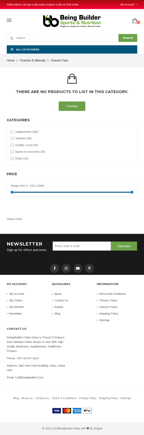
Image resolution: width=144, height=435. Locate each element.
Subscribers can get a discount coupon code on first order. (43, 4)
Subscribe (123, 246)
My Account (127, 4)
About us (27, 398)
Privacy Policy (107, 300)
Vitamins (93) (21, 138)
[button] (72, 49)
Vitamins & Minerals (33, 60)
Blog (56, 313)
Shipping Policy (107, 313)
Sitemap (103, 320)
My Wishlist (15, 306)
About (57, 293)
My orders (15, 300)
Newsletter (14, 313)
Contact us (60, 300)
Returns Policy (107, 306)
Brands (57, 306)
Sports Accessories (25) (28, 151)
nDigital (97, 428)
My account (15, 293)
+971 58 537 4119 (27, 358)
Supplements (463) (24, 131)
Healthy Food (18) (24, 145)
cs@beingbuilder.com (29, 377)
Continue (72, 106)
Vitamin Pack (59, 60)
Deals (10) (19, 158)
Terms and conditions (111, 293)
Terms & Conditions (64, 398)
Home (11, 60)
